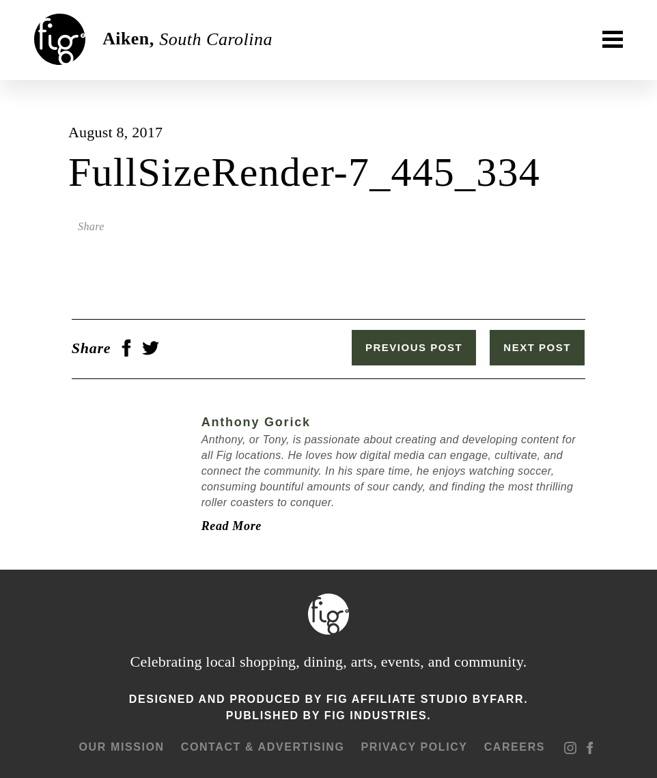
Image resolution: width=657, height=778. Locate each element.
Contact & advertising (262, 745)
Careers (513, 745)
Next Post (541, 347)
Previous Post (417, 347)
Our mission (120, 745)
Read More (228, 524)
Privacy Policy (413, 745)
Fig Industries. (377, 714)
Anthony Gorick (252, 421)
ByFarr (498, 698)
